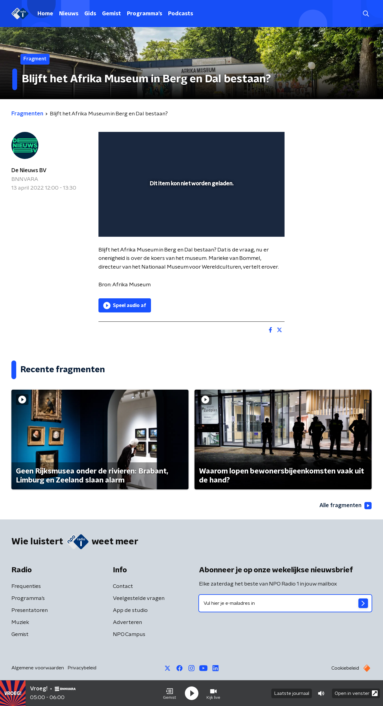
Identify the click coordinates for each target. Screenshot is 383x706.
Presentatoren (29, 610)
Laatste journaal (291, 693)
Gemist (111, 14)
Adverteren (127, 622)
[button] (169, 693)
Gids (90, 14)
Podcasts (180, 14)
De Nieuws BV (29, 170)
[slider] (191, 207)
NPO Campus (129, 634)
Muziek (20, 622)
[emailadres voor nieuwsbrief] (285, 603)
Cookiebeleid (345, 668)
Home (45, 14)
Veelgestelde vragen (138, 598)
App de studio (130, 610)
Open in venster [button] (356, 693)
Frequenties (26, 586)
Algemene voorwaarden (37, 667)
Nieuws (68, 14)
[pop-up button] (257, 224)
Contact (123, 586)
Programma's (144, 14)
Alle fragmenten (345, 505)
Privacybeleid (82, 667)
